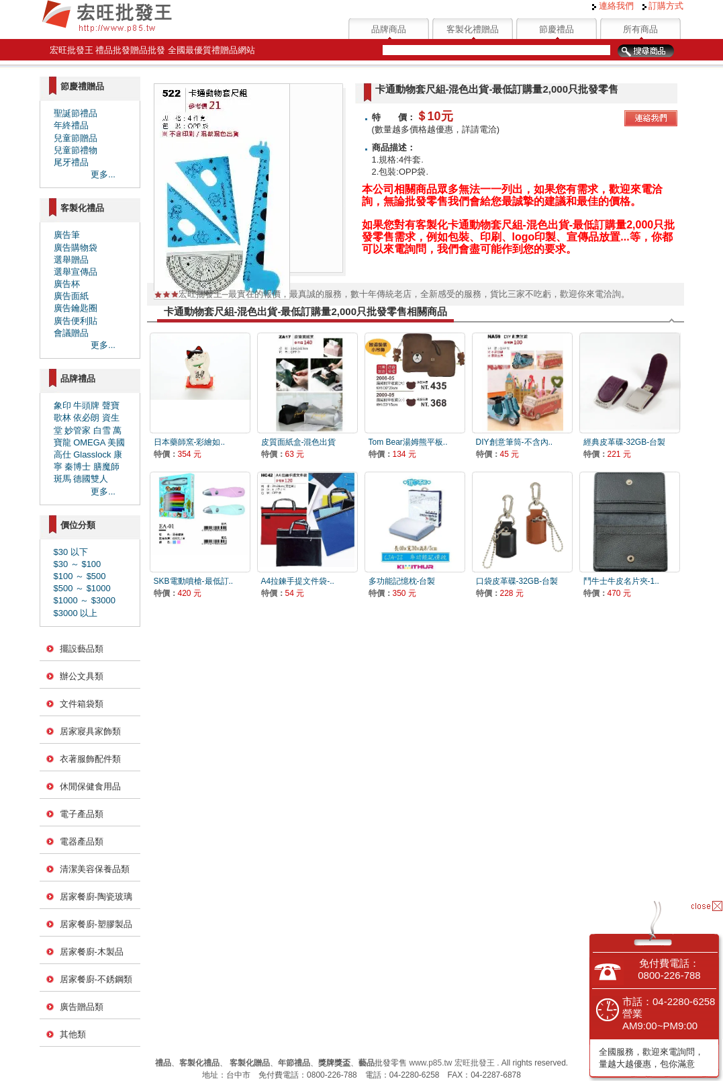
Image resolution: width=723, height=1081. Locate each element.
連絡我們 (613, 6)
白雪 (102, 430)
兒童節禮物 (75, 150)
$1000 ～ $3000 (85, 600)
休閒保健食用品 (90, 786)
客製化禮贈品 (472, 29)
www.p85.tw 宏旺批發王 (451, 1063)
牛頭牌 (86, 405)
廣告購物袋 (75, 248)
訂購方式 (663, 6)
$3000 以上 (76, 613)
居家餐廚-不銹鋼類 (96, 979)
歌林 (62, 418)
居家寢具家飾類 (90, 731)
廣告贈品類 (81, 1007)
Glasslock (92, 454)
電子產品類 (81, 814)
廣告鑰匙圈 (75, 308)
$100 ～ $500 (80, 576)
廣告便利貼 (75, 321)
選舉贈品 (71, 260)
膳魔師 (106, 467)
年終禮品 (71, 125)
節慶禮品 (556, 29)
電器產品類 (81, 841)
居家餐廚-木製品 (92, 952)
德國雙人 (90, 479)
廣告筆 (67, 235)
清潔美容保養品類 (95, 869)
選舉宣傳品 (75, 272)
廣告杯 (67, 284)
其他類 (73, 1034)
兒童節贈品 (75, 138)
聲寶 (110, 405)
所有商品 (640, 29)
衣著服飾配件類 (90, 759)
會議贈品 (71, 333)
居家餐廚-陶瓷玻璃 (96, 897)
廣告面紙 (71, 296)
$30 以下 (71, 552)
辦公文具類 (81, 676)
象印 (62, 405)
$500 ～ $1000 (82, 588)
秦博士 (77, 467)
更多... (103, 174)
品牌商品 (388, 29)
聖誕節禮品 (75, 113)
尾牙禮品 (71, 162)
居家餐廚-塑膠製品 (96, 924)
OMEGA (89, 442)
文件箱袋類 (81, 704)
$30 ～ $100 (77, 564)
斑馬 (62, 479)
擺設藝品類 (81, 649)
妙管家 (77, 430)
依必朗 (86, 418)
